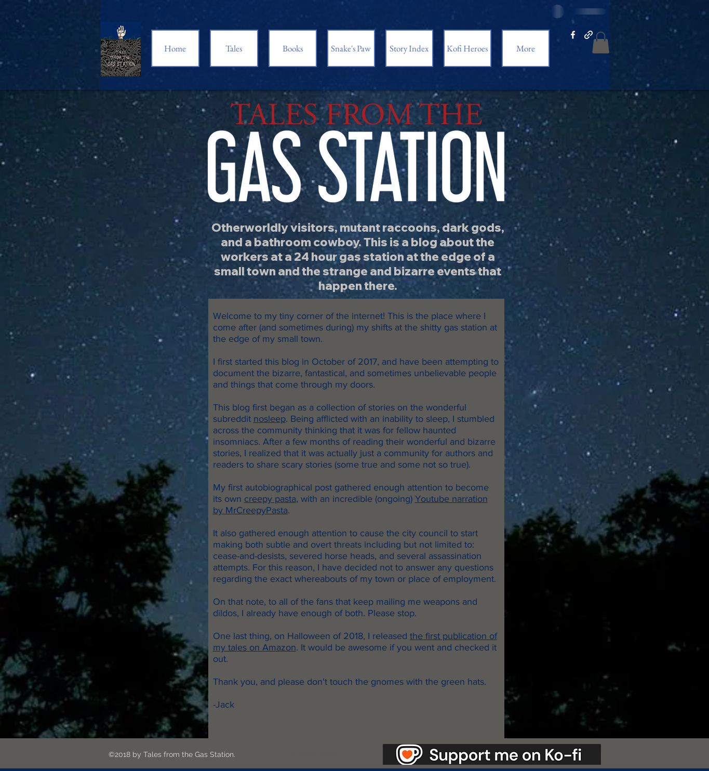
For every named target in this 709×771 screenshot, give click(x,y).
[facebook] (573, 35)
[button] (601, 43)
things (243, 384)
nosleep (269, 419)
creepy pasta (270, 499)
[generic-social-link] (588, 35)
